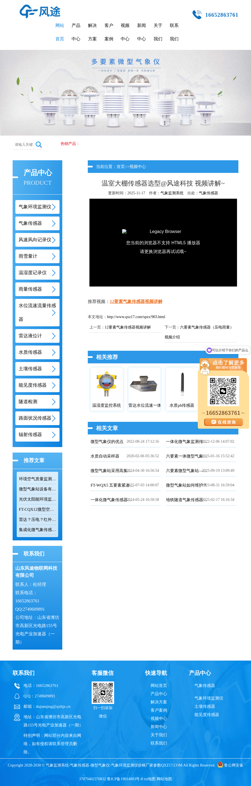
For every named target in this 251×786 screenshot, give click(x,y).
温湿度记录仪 (33, 272)
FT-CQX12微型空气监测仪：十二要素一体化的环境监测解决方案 (37, 509)
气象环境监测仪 (35, 206)
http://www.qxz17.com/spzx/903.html (136, 317)
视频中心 (125, 32)
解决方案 (92, 32)
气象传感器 (30, 223)
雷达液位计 (30, 335)
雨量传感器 (30, 289)
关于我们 (158, 32)
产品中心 (76, 32)
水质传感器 (30, 352)
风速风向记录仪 (35, 239)
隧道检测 (28, 401)
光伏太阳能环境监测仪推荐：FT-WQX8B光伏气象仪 (37, 499)
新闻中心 (141, 32)
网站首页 (59, 32)
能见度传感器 (33, 385)
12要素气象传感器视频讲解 (136, 301)
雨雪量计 (28, 256)
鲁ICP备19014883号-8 (125, 779)
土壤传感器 (30, 368)
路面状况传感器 (35, 418)
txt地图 (150, 779)
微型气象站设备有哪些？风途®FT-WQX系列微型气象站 (37, 489)
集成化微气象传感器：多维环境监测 (37, 529)
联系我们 (174, 32)
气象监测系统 (172, 193)
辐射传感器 (30, 434)
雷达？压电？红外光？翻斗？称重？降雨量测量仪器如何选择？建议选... (37, 519)
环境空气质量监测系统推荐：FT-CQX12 (37, 479)
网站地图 (164, 779)
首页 (121, 166)
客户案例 (109, 32)
